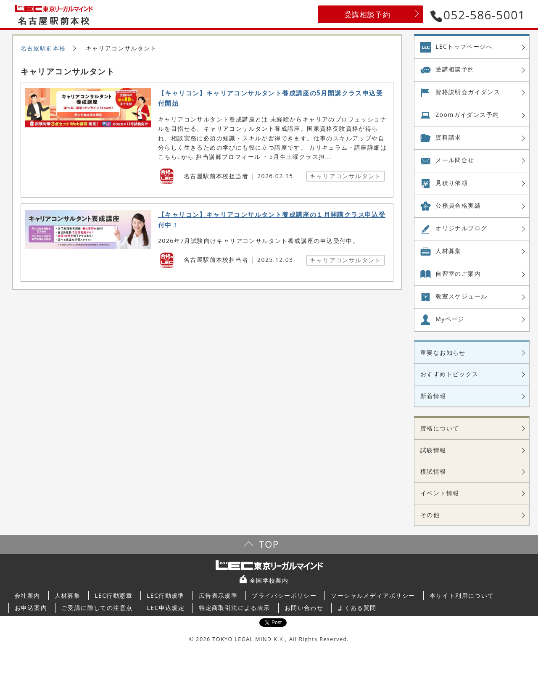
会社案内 (27, 595)
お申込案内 (31, 608)
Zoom (467, 114)
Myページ (449, 319)
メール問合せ (454, 160)
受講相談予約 (367, 14)
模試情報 (433, 471)
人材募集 (448, 251)
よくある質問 (357, 608)
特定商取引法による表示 (234, 608)
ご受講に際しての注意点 (96, 608)
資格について (439, 428)
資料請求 (448, 137)
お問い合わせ (304, 608)
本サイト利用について (462, 595)
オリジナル (461, 228)
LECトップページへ (464, 46)
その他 (430, 515)
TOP (269, 544)
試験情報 (433, 450)
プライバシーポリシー (284, 595)
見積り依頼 (451, 183)
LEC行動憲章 (113, 595)
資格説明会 (467, 92)
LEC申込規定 (166, 608)
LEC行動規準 (166, 595)
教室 (461, 296)
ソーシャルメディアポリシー (373, 595)
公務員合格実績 (458, 205)
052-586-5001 (477, 15)
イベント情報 (439, 493)
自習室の (458, 273)
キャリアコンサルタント (345, 176)
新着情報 (433, 396)
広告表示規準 (218, 595)
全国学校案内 (269, 580)
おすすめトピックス (449, 374)
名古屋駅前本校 (43, 48)
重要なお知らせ (443, 352)
